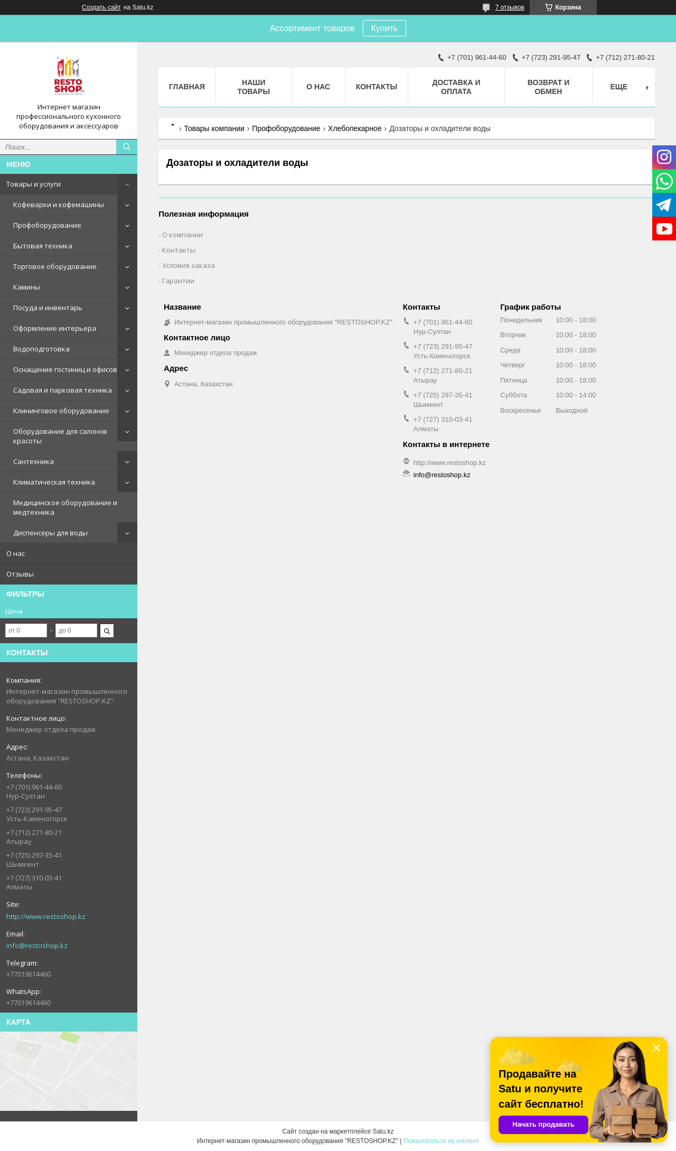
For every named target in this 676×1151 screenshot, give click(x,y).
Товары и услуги (33, 184)
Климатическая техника (54, 482)
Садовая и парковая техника (62, 390)
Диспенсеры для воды (50, 532)
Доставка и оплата (456, 87)
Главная (187, 86)
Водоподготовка (41, 349)
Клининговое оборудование (61, 410)
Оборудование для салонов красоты (60, 435)
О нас (15, 553)
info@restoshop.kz (37, 945)
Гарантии (178, 280)
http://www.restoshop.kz (46, 916)
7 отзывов (509, 7)
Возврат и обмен (549, 87)
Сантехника (33, 461)
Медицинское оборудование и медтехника (65, 507)
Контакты (376, 86)
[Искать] (126, 147)
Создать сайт (101, 7)
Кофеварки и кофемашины (58, 204)
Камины (26, 287)
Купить (384, 28)
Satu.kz (382, 1131)
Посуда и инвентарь (47, 307)
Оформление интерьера (54, 328)
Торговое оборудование (55, 266)
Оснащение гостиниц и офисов (65, 369)
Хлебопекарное (355, 128)
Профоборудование (47, 225)
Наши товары (253, 87)
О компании (182, 234)
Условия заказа (188, 265)
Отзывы (20, 574)
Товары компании (214, 128)
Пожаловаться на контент (441, 1141)
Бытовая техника (42, 245)
